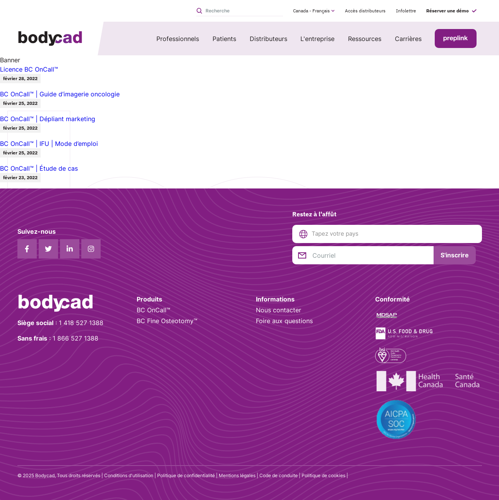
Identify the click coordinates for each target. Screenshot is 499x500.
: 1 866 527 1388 (57, 338)
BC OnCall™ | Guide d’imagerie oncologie (60, 94)
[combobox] (394, 233)
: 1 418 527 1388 (60, 323)
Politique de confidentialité (186, 475)
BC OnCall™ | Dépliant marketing (47, 119)
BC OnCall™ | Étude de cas (39, 168)
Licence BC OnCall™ (29, 69)
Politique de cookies (323, 475)
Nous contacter (278, 310)
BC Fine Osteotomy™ (167, 321)
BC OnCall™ (153, 310)
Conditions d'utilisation (128, 475)
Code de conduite (278, 475)
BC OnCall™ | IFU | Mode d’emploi (49, 143)
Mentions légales (237, 475)
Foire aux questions (284, 321)
